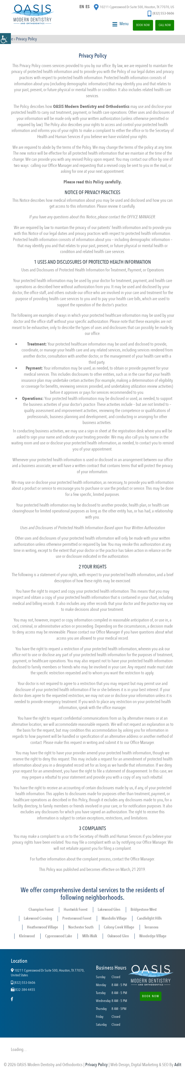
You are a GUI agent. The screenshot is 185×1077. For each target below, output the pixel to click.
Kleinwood (27, 936)
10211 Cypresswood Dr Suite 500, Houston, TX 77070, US (134, 7)
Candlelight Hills (149, 918)
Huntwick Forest (76, 910)
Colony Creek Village (119, 927)
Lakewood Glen (109, 910)
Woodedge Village (152, 936)
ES (87, 7)
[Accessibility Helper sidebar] (5, 38)
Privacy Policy (96, 1065)
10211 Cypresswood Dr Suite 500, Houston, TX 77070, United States (47, 973)
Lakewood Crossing (38, 918)
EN (81, 7)
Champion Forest (41, 910)
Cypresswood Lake (58, 936)
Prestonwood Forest (76, 918)
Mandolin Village (114, 918)
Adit (177, 1065)
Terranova (151, 927)
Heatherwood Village (42, 927)
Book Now (143, 25)
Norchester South (81, 927)
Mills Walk (89, 936)
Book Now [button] (150, 996)
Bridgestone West (144, 910)
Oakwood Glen (118, 936)
